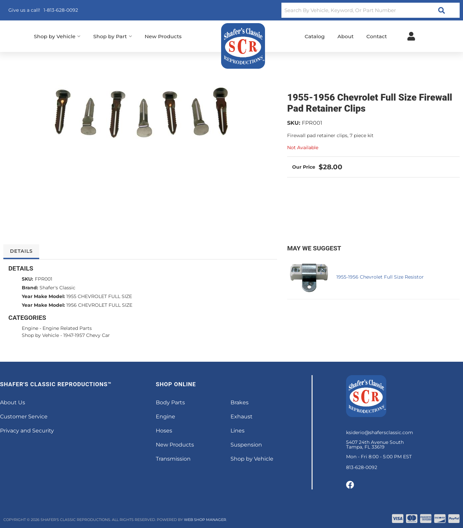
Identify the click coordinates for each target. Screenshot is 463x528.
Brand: (30, 288)
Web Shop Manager (205, 519)
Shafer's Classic (57, 288)
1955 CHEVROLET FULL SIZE (99, 296)
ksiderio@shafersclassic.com (379, 432)
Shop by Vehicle (40, 335)
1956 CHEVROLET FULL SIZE (99, 305)
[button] (370, 10)
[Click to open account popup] (411, 36)
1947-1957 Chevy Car (86, 335)
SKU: (293, 123)
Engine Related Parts (67, 328)
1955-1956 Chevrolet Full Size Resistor (380, 277)
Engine (30, 328)
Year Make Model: (43, 296)
